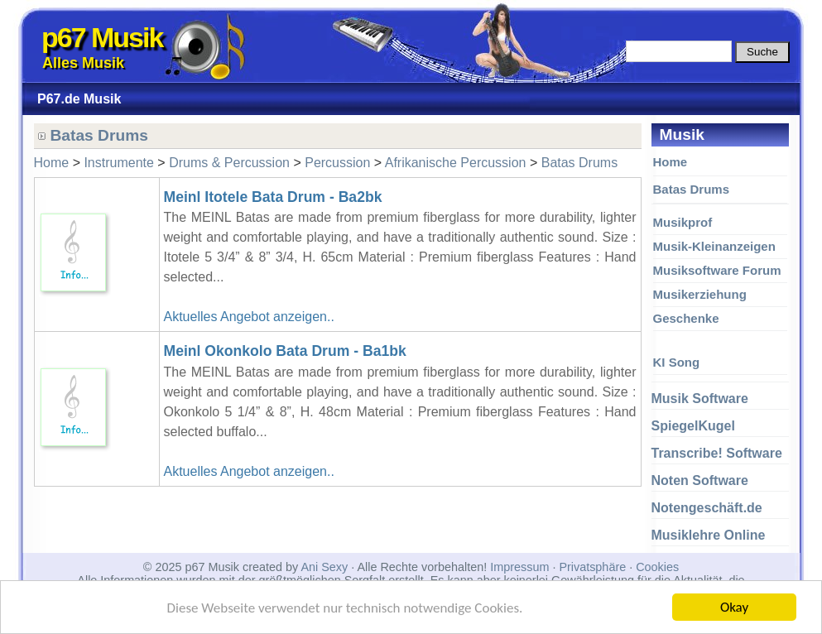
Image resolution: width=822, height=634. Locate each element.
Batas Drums (691, 189)
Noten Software (699, 480)
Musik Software (699, 398)
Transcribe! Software (716, 453)
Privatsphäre (592, 567)
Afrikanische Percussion (455, 163)
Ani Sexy (324, 567)
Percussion (337, 163)
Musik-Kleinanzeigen (714, 246)
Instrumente (118, 163)
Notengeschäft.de (706, 508)
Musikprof (683, 222)
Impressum (519, 567)
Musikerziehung (700, 294)
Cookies (657, 567)
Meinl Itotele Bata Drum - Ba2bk (273, 197)
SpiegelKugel (693, 426)
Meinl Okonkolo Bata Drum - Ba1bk (285, 351)
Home (670, 162)
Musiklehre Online (708, 535)
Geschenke (686, 318)
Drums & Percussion (229, 163)
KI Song (676, 362)
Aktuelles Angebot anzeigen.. (249, 317)
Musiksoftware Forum (717, 270)
